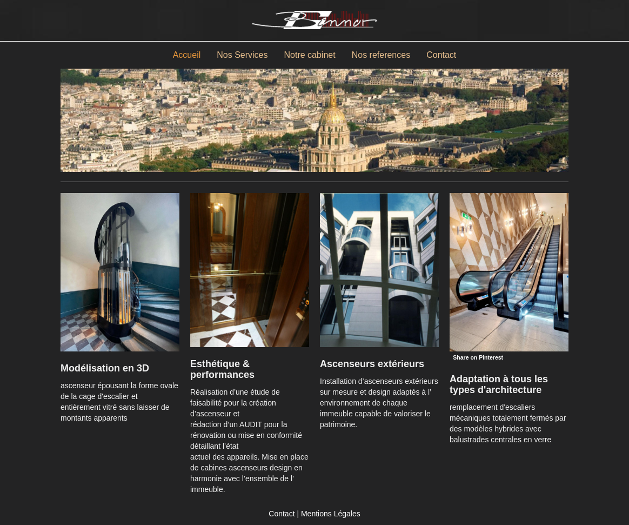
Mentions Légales (330, 513)
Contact (441, 54)
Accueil (187, 54)
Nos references (381, 54)
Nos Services (242, 54)
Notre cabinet (310, 54)
